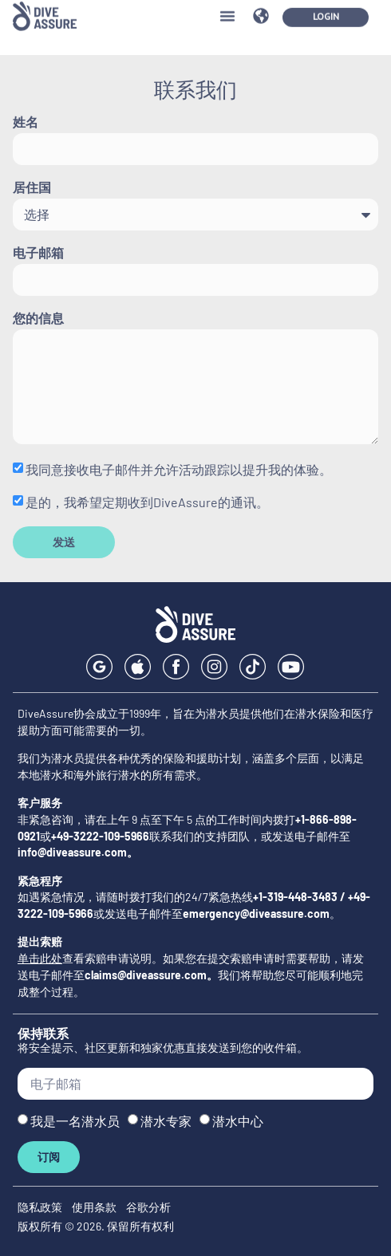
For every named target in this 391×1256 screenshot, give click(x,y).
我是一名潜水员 (75, 1120)
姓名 (25, 122)
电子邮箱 (38, 253)
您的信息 (38, 318)
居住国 (32, 188)
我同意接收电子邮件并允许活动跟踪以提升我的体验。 (179, 469)
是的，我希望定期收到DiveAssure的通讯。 (147, 502)
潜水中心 (237, 1120)
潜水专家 (166, 1120)
